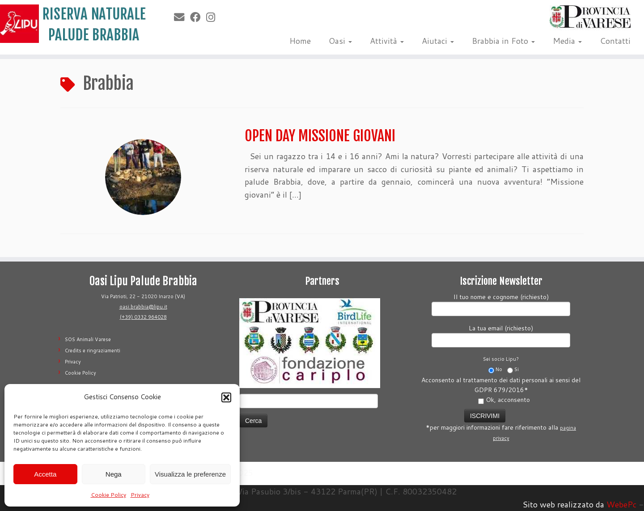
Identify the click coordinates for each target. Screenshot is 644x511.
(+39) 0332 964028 (143, 317)
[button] (226, 397)
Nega (114, 474)
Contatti (615, 40)
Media (567, 40)
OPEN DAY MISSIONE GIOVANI (320, 136)
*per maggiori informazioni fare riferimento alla (501, 424)
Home (300, 40)
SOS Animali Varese (88, 339)
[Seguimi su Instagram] (213, 17)
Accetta (45, 474)
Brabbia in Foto (503, 40)
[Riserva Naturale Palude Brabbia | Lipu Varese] (74, 23)
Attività (387, 40)
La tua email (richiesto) (501, 335)
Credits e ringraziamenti (92, 350)
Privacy (140, 494)
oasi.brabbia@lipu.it (143, 306)
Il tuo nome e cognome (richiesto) (501, 303)
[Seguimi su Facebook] (198, 17)
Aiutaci (438, 40)
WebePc (621, 504)
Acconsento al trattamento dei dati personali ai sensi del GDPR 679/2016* (500, 390)
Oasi (340, 40)
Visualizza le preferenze (190, 474)
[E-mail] (182, 17)
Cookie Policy (108, 494)
